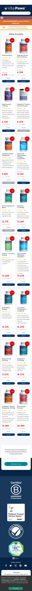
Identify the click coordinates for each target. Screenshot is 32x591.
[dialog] (16, 583)
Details (8, 78)
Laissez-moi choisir (15, 585)
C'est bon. (15, 588)
